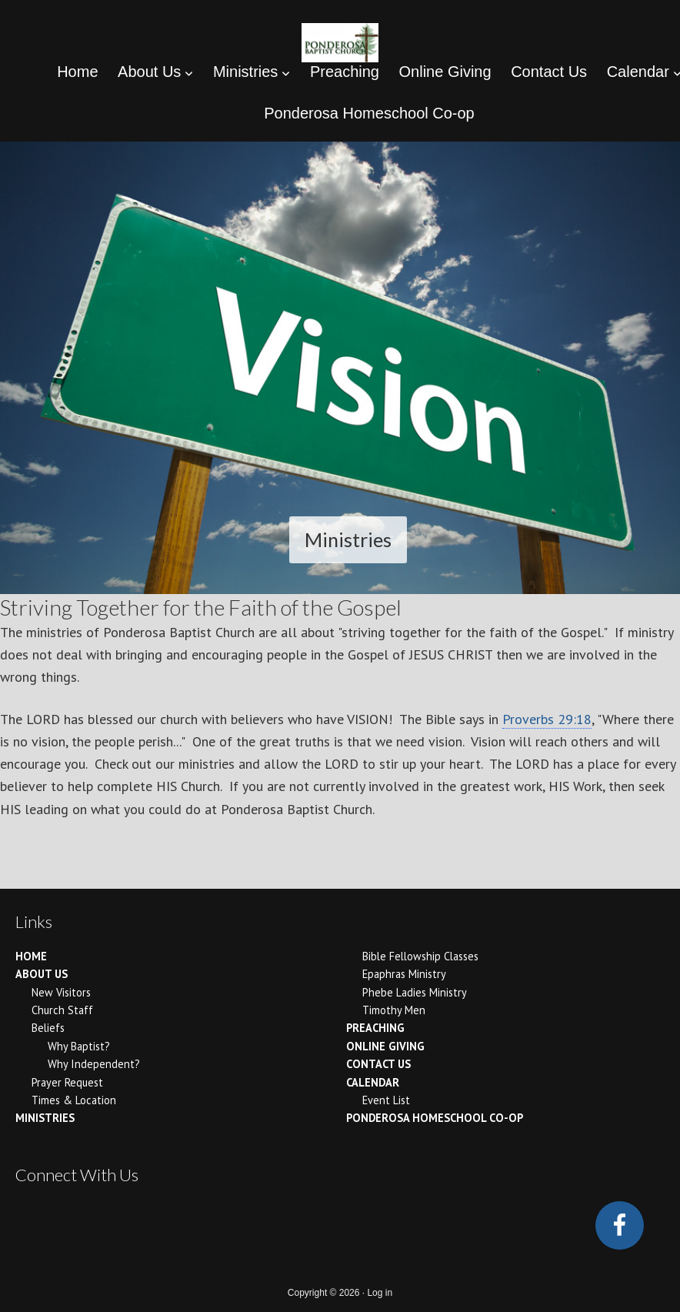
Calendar (372, 1082)
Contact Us (378, 1064)
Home (31, 956)
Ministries (45, 1117)
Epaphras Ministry (404, 973)
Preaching (375, 1027)
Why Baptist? (79, 1046)
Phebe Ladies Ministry (414, 992)
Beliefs (48, 1027)
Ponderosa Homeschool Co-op (434, 1117)
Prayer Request (67, 1082)
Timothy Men (393, 1010)
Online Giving (385, 1046)
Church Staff (62, 1010)
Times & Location (74, 1100)
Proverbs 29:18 (547, 719)
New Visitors (61, 992)
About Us (41, 973)
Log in (379, 1292)
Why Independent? (94, 1064)
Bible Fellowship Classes (420, 956)
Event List (386, 1100)
